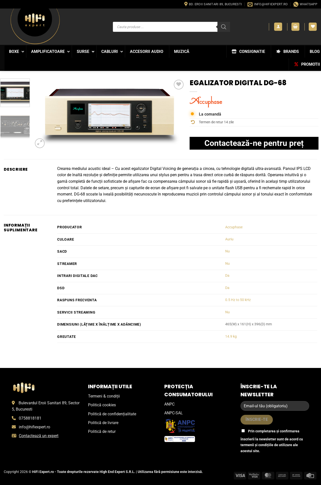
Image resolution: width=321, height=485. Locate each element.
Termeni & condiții (104, 396)
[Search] (223, 27)
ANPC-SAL (173, 413)
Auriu (229, 239)
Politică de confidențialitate (112, 414)
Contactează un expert (38, 435)
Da (227, 275)
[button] (278, 27)
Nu (227, 251)
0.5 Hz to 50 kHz (238, 300)
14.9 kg (231, 336)
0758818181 (30, 418)
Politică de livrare (103, 422)
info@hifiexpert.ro (34, 427)
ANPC (169, 404)
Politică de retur (102, 431)
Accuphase (234, 227)
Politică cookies (102, 405)
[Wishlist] (313, 27)
